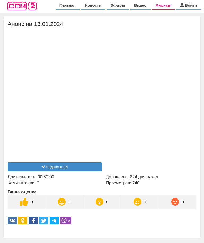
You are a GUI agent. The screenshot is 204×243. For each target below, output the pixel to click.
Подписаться (54, 167)
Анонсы (163, 5)
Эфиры (117, 5)
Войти (188, 5)
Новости (93, 5)
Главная (68, 5)
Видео (140, 5)
